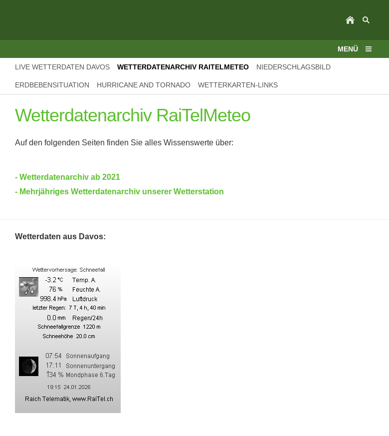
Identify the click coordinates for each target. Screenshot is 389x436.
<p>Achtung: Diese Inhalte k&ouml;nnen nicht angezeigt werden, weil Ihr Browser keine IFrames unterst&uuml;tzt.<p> (194, 339)
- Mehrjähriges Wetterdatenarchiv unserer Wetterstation (119, 191)
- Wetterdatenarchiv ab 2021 (67, 177)
